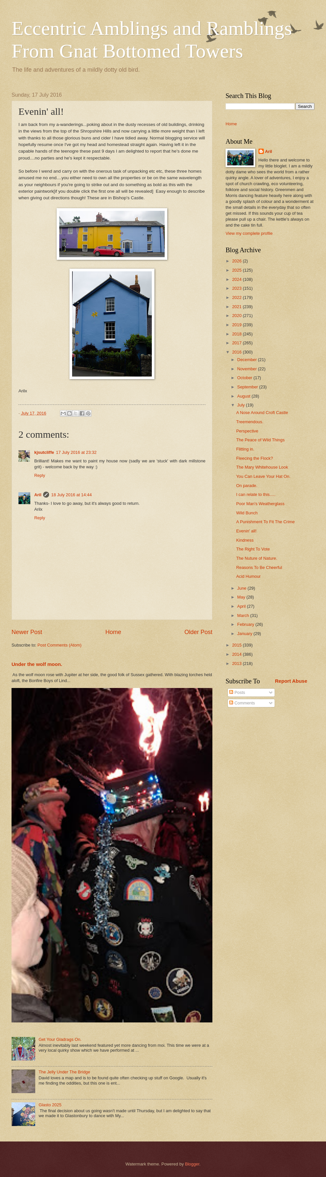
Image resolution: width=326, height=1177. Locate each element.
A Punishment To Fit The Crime (265, 521)
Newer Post (27, 632)
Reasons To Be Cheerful (259, 567)
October (245, 377)
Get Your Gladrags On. (60, 1039)
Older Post (198, 632)
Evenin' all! (246, 530)
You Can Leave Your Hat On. (263, 476)
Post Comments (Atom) (60, 645)
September (248, 386)
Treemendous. (249, 421)
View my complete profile (249, 233)
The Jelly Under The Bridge (64, 1071)
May (241, 597)
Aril (37, 494)
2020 (237, 315)
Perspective (247, 431)
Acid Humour (248, 576)
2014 (237, 654)
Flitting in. (245, 449)
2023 (237, 288)
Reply (39, 475)
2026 (237, 260)
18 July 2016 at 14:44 (71, 494)
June (242, 588)
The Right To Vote (253, 549)
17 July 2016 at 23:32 (76, 452)
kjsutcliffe (44, 452)
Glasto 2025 (50, 1104)
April (242, 606)
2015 (237, 645)
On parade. (246, 485)
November (247, 368)
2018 (237, 333)
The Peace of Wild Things (260, 439)
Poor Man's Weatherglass (260, 503)
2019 (237, 324)
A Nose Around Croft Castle (262, 412)
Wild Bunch (247, 512)
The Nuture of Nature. (256, 558)
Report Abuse (291, 681)
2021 (237, 306)
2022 (237, 297)
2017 (237, 342)
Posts (237, 692)
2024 (237, 279)
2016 (237, 352)
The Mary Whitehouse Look (262, 467)
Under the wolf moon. (37, 664)
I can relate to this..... (256, 494)
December (247, 359)
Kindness (245, 540)
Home (113, 632)
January (245, 633)
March (243, 615)
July (241, 405)
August (244, 396)
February (246, 624)
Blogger (192, 1164)
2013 (237, 663)
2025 (237, 270)
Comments (242, 702)
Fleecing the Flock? (254, 458)
